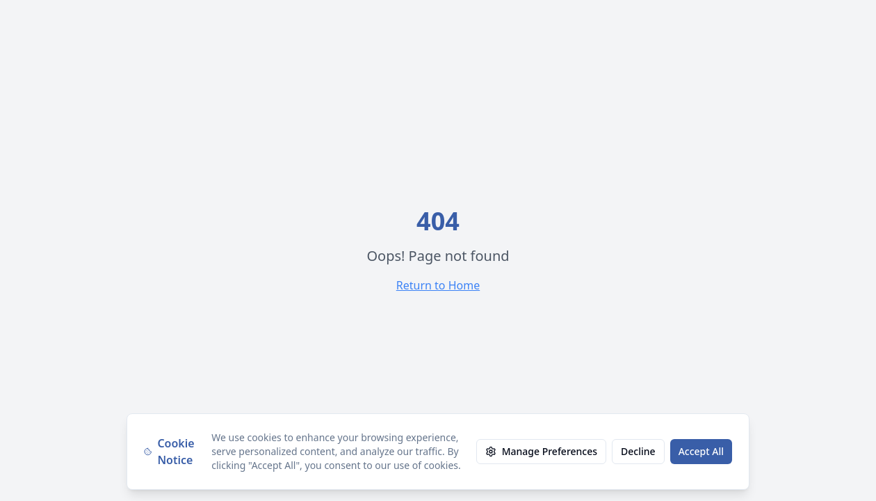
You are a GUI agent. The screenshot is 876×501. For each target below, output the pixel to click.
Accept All (701, 451)
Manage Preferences (541, 451)
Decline (638, 451)
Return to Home (438, 285)
